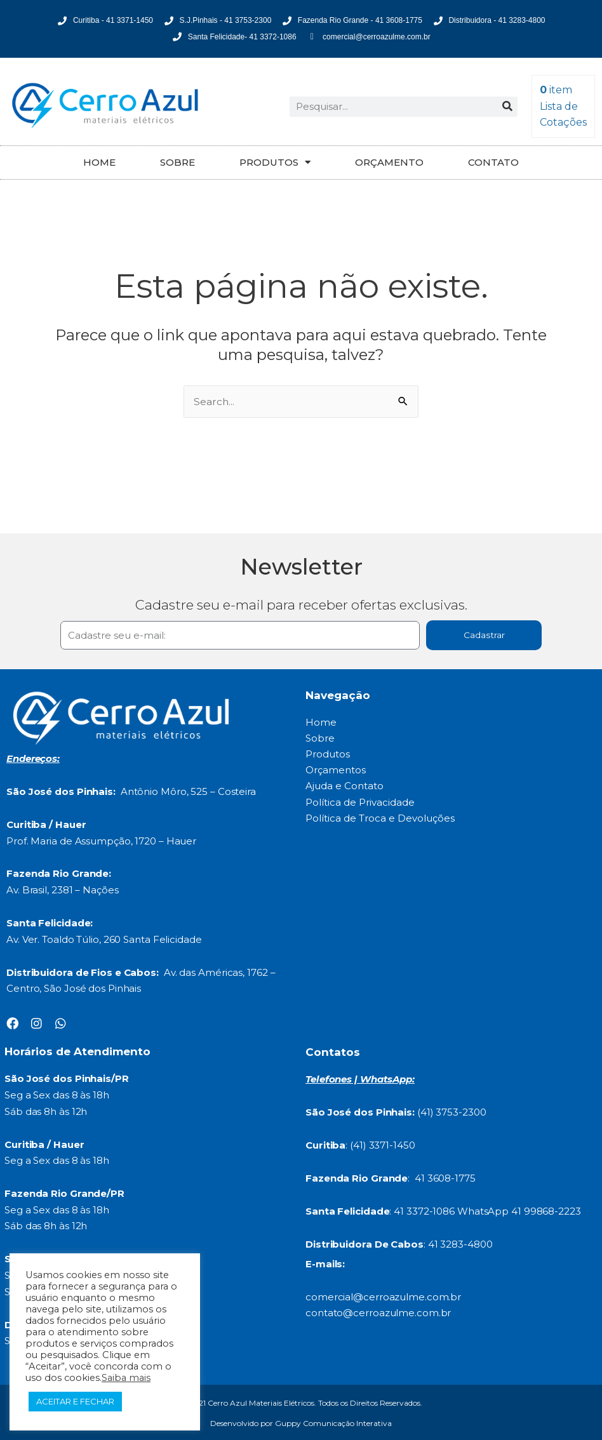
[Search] (507, 107)
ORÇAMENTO (389, 162)
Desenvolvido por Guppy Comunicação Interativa (301, 1423)
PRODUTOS (275, 162)
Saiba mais (126, 1377)
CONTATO (493, 162)
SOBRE (177, 162)
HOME (99, 162)
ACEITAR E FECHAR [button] (75, 1401)
